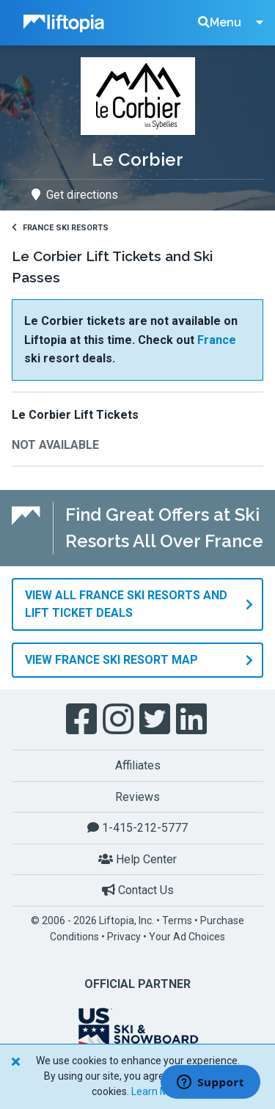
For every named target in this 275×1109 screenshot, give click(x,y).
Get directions (75, 195)
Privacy (124, 937)
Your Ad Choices (187, 937)
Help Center (137, 859)
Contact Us (138, 890)
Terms (177, 920)
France (216, 340)
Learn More (157, 1091)
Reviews (137, 797)
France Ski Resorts (60, 228)
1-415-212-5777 (137, 828)
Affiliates (138, 765)
